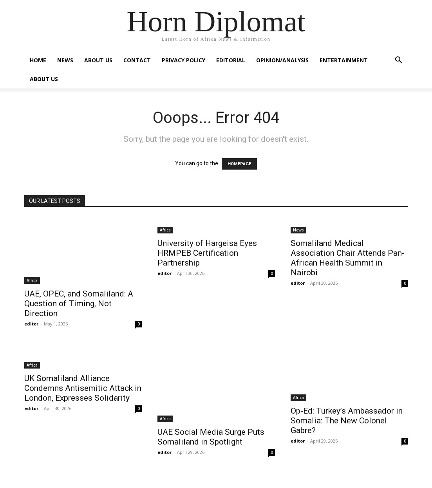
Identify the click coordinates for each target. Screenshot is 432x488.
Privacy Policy (183, 60)
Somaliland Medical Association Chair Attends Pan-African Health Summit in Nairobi (348, 258)
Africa (32, 280)
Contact (137, 60)
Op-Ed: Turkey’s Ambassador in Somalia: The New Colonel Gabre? (347, 420)
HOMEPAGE (239, 163)
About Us (98, 60)
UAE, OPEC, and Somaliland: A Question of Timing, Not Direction (78, 303)
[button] (398, 61)
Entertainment (344, 60)
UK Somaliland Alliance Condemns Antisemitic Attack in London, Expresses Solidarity (82, 388)
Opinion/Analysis (282, 60)
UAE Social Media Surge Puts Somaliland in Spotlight (210, 436)
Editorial (230, 60)
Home (38, 60)
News (65, 60)
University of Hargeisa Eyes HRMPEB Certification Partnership (207, 253)
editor (31, 324)
